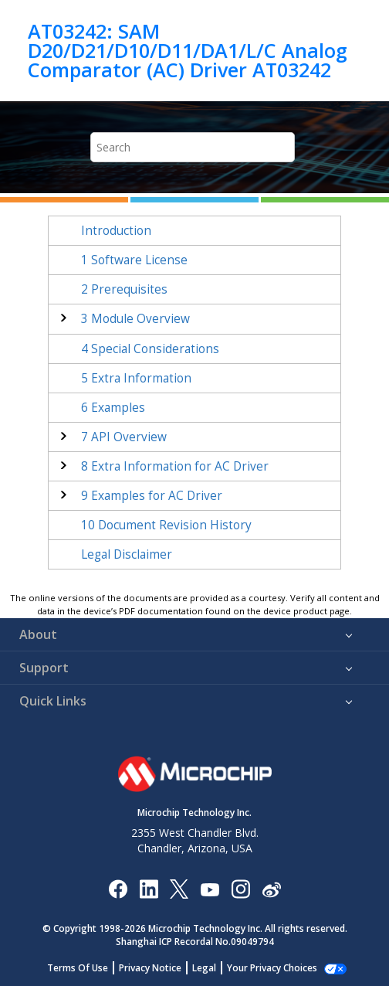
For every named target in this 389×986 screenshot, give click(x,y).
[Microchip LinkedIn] (148, 888)
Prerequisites (124, 289)
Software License (134, 260)
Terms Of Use (86, 967)
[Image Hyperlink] (209, 888)
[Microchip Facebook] (117, 888)
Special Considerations (150, 349)
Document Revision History (166, 525)
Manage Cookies (272, 967)
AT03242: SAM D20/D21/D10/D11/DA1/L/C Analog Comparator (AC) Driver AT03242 (187, 50)
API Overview (124, 437)
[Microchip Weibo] (271, 888)
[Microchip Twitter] (179, 888)
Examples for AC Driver (151, 496)
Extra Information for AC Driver (175, 466)
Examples (113, 408)
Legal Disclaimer (126, 554)
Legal (213, 967)
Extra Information (136, 378)
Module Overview (135, 319)
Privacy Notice (158, 967)
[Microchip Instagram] (240, 888)
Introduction (116, 231)
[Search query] (192, 147)
